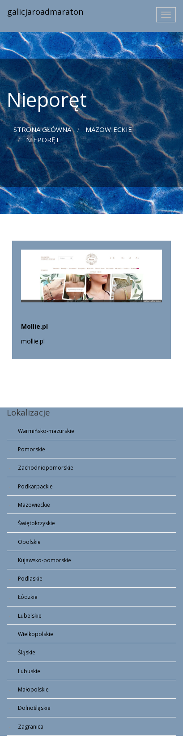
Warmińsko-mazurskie (46, 431)
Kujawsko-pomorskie (44, 560)
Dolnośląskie (34, 708)
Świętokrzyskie (36, 523)
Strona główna (42, 129)
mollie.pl (33, 341)
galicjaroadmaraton (45, 11)
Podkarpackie (35, 486)
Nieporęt (43, 139)
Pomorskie (31, 449)
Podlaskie (30, 578)
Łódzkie (28, 597)
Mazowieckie (108, 129)
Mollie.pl (34, 326)
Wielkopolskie (35, 634)
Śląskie (26, 652)
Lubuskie (29, 671)
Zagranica (30, 726)
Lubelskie (30, 615)
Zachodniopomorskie (45, 467)
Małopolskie (33, 689)
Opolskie (29, 542)
